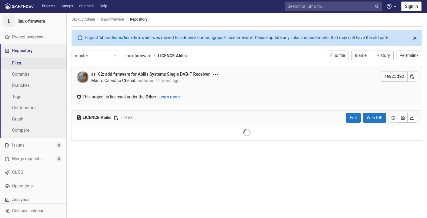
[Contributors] (33, 108)
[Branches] (33, 85)
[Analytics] (33, 199)
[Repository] (33, 51)
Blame (361, 55)
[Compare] (33, 130)
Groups (67, 6)
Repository (139, 19)
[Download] (412, 118)
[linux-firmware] (33, 21)
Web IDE (374, 117)
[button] (33, 210)
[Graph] (33, 119)
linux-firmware (138, 55)
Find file (337, 55)
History (383, 55)
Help (103, 6)
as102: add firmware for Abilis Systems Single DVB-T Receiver (150, 74)
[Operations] (33, 186)
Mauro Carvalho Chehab (114, 80)
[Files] (33, 63)
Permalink (409, 55)
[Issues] (33, 145)
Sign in (411, 6)
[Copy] (393, 118)
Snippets (86, 6)
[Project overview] (33, 37)
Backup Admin (83, 19)
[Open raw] (403, 118)
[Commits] (33, 74)
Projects (48, 6)
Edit (353, 117)
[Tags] (33, 96)
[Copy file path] (116, 117)
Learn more (169, 96)
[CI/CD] (33, 172)
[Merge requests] (33, 159)
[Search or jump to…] (334, 6)
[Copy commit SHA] (412, 76)
